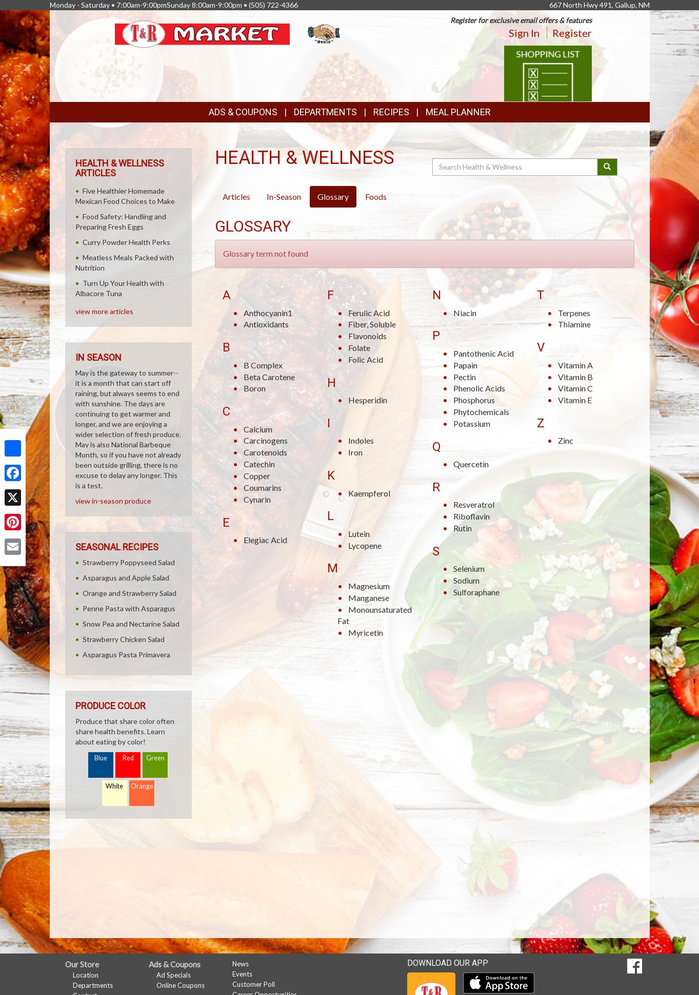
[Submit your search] (607, 167)
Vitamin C (575, 388)
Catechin (259, 464)
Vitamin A (575, 365)
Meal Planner (458, 112)
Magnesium (369, 586)
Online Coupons (180, 985)
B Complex (263, 365)
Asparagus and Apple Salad (126, 577)
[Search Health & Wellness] (516, 167)
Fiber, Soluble (372, 324)
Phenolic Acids (479, 388)
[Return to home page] (228, 33)
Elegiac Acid (265, 540)
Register (572, 33)
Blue (100, 758)
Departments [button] (325, 112)
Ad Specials (173, 975)
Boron (255, 388)
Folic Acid (365, 359)
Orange (142, 786)
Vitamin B (575, 377)
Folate (359, 348)
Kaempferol (369, 493)
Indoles (361, 440)
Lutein (359, 533)
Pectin (464, 377)
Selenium (469, 568)
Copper (257, 476)
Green (155, 758)
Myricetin (365, 632)
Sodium (466, 580)
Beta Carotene (269, 377)
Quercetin (471, 464)
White (114, 786)
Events (242, 974)
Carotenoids (265, 452)
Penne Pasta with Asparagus (129, 608)
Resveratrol (473, 504)
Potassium (471, 423)
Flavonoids (367, 336)
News (240, 964)
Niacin (464, 313)
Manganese (368, 598)
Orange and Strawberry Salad (129, 593)
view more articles (104, 311)
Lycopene (365, 545)
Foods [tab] (376, 196)
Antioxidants (266, 324)
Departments (93, 985)
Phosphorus (474, 400)
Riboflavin (471, 516)
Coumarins (263, 487)
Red (128, 758)
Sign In (524, 33)
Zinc (565, 440)
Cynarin (257, 499)
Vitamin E (575, 400)
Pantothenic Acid (483, 353)
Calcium (258, 429)
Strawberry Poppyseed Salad (129, 562)
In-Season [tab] (284, 196)
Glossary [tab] (333, 196)
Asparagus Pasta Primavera (126, 654)
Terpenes (574, 313)
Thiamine (574, 324)
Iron (355, 452)
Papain (465, 365)
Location (85, 975)
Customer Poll (253, 984)
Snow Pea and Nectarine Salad (131, 623)
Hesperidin (367, 400)
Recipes (391, 112)
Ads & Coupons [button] (243, 112)
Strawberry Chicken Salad (124, 639)
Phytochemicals (481, 412)
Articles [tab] (236, 196)
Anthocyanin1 (268, 313)
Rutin (462, 528)
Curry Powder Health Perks (126, 242)
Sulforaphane (476, 592)
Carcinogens (266, 440)
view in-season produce (113, 500)
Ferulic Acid (369, 313)
